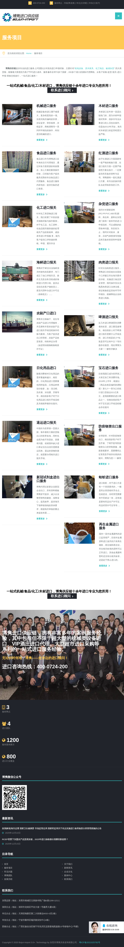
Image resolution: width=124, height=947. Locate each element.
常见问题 (8, 871)
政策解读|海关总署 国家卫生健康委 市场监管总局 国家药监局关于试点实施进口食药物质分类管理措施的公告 (51, 828)
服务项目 (8, 868)
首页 (6, 864)
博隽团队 (8, 875)
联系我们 (68, 879)
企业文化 (68, 871)
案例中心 (68, 875)
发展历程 (8, 879)
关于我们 (68, 864)
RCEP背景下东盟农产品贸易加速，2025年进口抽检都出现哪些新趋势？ (35, 839)
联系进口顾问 (62, 90)
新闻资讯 (68, 868)
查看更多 (40, 140)
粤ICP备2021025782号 (89, 942)
